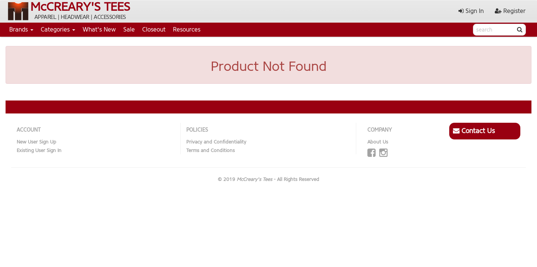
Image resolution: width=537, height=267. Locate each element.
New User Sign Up (36, 142)
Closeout (154, 29)
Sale (129, 29)
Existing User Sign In (39, 150)
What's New (99, 29)
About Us (377, 142)
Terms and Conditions (210, 150)
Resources (186, 29)
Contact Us (474, 130)
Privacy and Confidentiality (216, 142)
